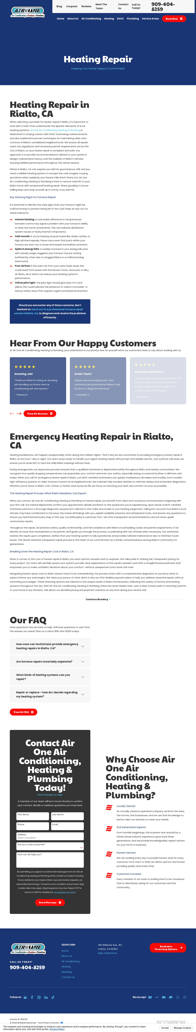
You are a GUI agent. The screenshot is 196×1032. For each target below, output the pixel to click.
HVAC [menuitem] (120, 18)
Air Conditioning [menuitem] (91, 18)
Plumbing (67, 971)
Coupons (71, 6)
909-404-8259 (163, 6)
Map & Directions (107, 953)
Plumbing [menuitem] (133, 18)
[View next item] (19, 413)
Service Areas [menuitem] (150, 18)
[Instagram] (39, 997)
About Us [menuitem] (72, 18)
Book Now (174, 18)
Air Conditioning (70, 961)
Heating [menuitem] (109, 18)
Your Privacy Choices (50, 1022)
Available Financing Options (168, 948)
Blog (59, 6)
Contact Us (68, 977)
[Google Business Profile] (25, 997)
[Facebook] (32, 997)
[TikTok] (53, 997)
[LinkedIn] (46, 997)
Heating (66, 966)
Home (65, 950)
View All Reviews (39, 413)
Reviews (86, 6)
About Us (67, 956)
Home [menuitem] (60, 18)
